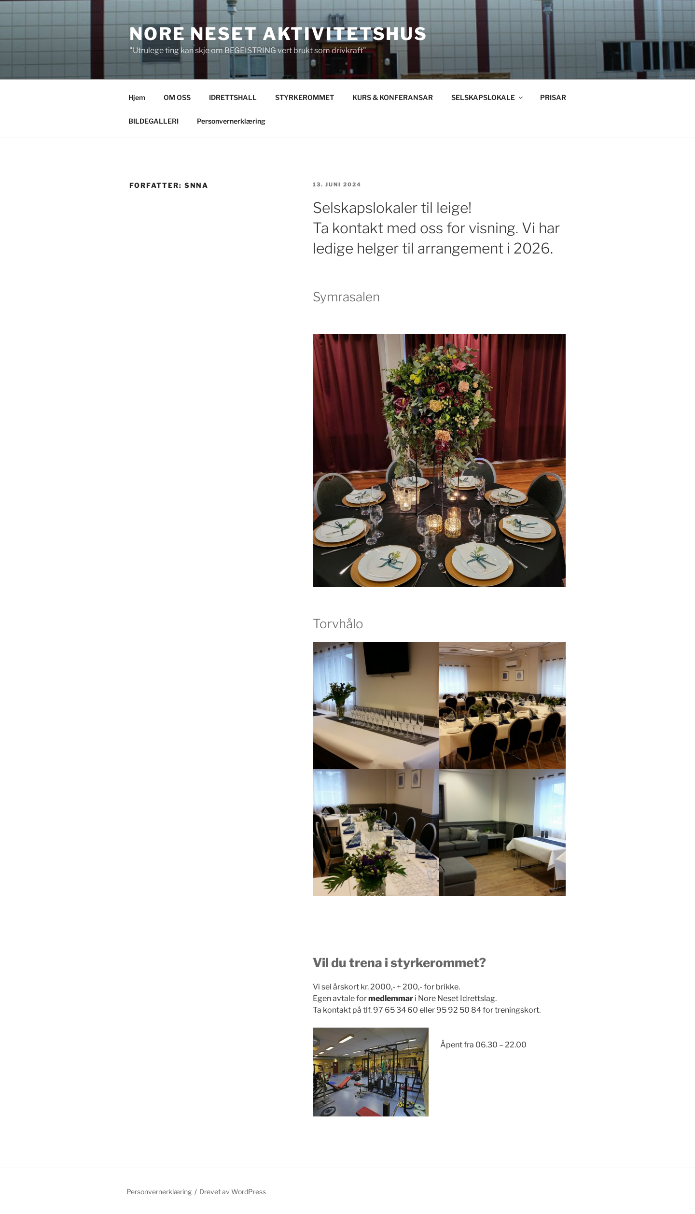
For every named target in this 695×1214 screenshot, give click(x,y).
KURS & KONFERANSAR (392, 97)
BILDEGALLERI (153, 121)
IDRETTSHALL (233, 97)
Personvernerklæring (231, 121)
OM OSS (177, 97)
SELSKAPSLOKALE (487, 97)
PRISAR (553, 97)
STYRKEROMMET (304, 97)
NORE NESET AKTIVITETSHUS (278, 33)
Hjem (136, 97)
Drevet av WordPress (232, 1191)
